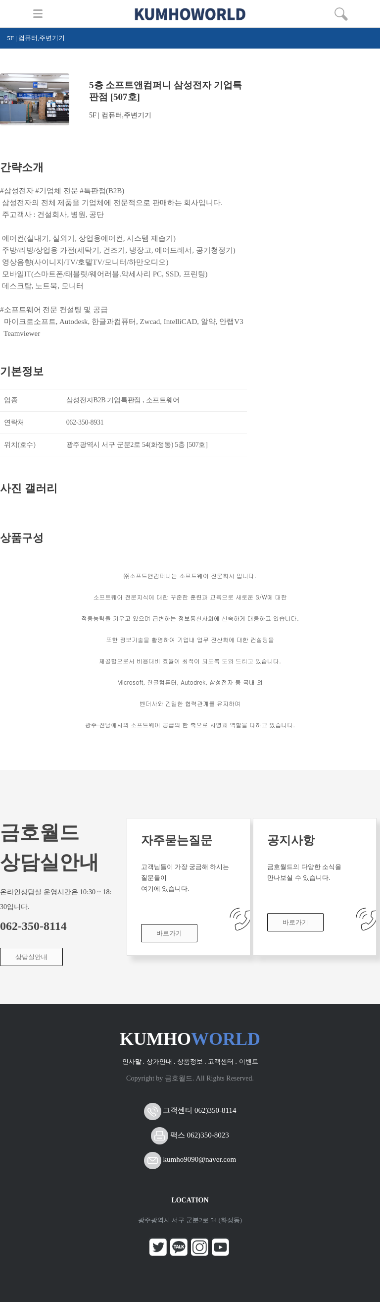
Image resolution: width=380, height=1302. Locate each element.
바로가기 (169, 933)
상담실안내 (31, 957)
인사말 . (133, 1061)
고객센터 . (222, 1061)
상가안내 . (161, 1061)
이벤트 (248, 1061)
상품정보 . (191, 1061)
